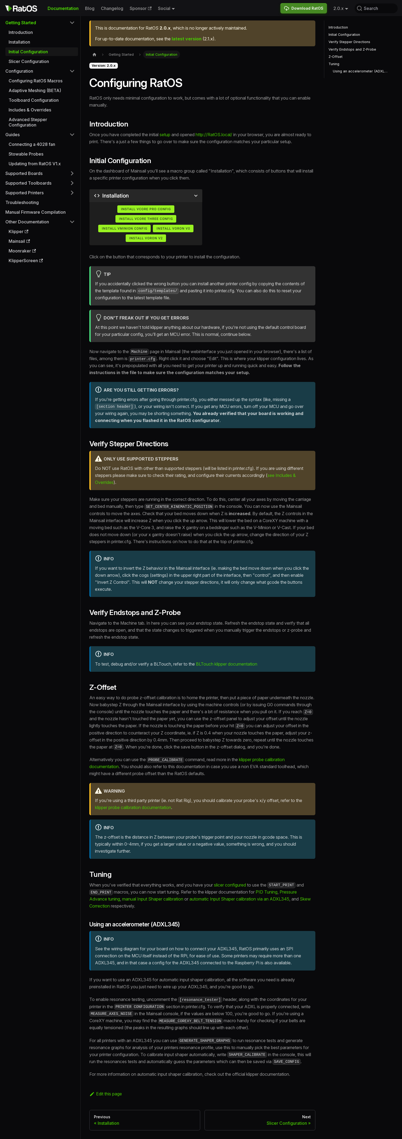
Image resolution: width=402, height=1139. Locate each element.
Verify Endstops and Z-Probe (352, 49)
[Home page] (94, 54)
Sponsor (140, 8)
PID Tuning (266, 892)
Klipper (18, 231)
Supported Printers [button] (24, 192)
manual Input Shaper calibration (152, 899)
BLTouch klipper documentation (226, 664)
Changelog (112, 8)
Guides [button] (12, 134)
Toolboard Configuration (34, 100)
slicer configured (230, 885)
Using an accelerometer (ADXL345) (361, 71)
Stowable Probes (26, 154)
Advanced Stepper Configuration (28, 122)
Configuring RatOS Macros (35, 80)
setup (165, 134)
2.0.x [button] (338, 8)
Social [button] (164, 8)
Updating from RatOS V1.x (35, 163)
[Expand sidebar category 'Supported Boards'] (72, 173)
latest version (187, 38)
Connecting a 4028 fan (32, 144)
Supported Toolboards (28, 183)
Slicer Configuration (29, 61)
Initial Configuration (28, 51)
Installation (19, 42)
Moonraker (22, 251)
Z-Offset (336, 57)
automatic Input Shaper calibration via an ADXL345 (239, 899)
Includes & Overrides (30, 110)
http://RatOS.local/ (214, 134)
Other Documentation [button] (27, 221)
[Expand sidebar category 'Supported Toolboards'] (72, 183)
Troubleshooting (22, 202)
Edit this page (105, 1093)
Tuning (334, 64)
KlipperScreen (26, 260)
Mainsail (19, 241)
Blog (89, 8)
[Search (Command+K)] (376, 8)
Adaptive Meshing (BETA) (35, 90)
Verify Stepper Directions (349, 42)
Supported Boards (24, 173)
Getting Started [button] (20, 22)
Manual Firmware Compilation (35, 212)
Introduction (21, 32)
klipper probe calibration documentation (133, 807)
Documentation (63, 8)
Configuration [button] (19, 71)
